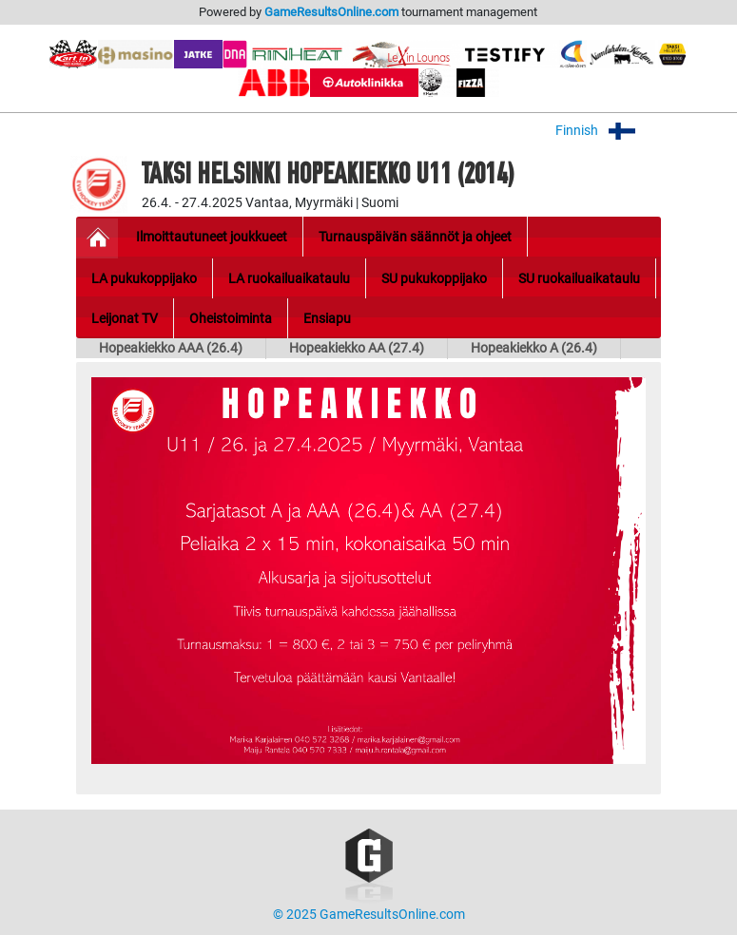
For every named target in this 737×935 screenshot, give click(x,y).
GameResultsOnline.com (331, 12)
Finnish (608, 131)
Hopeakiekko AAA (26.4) (170, 348)
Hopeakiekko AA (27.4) (356, 348)
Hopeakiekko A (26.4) (534, 348)
